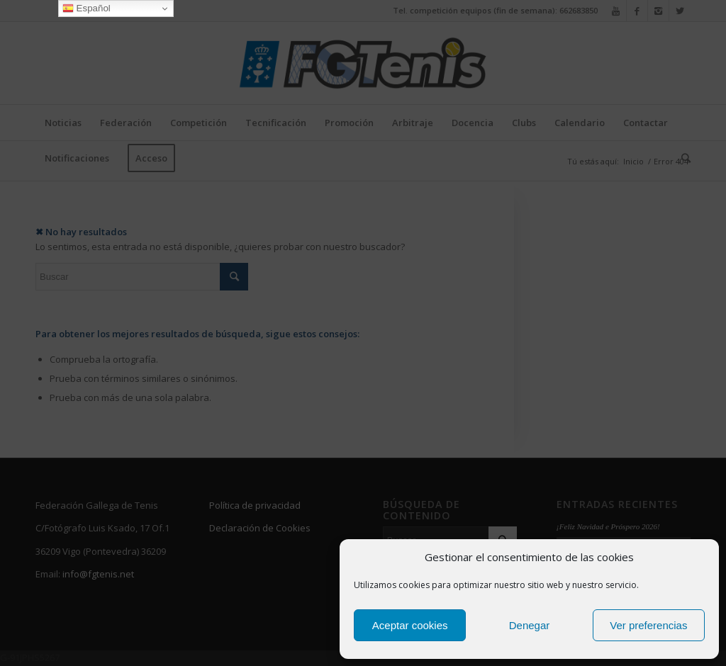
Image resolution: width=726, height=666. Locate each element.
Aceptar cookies (410, 625)
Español (86, 8)
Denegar (529, 625)
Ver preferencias (648, 625)
